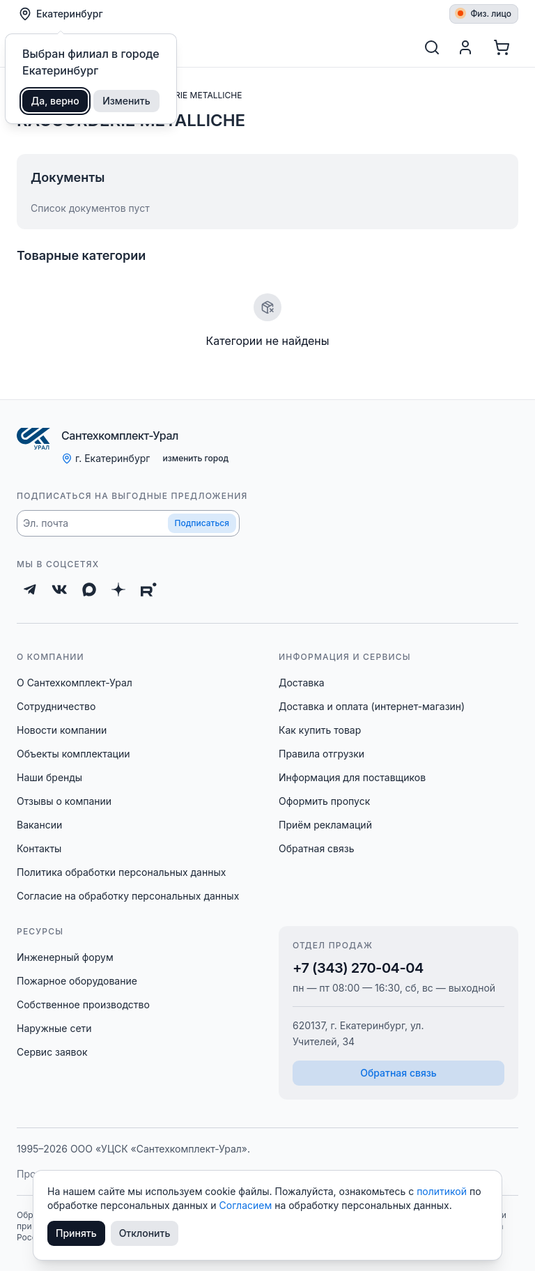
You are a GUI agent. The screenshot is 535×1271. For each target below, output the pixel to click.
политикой (443, 1191)
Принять (76, 1233)
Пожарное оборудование (77, 981)
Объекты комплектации (73, 754)
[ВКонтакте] (60, 589)
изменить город (195, 458)
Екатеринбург (60, 14)
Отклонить (145, 1233)
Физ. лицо (484, 13)
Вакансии (39, 825)
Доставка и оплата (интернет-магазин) (372, 706)
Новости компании (62, 730)
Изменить (126, 101)
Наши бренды (49, 777)
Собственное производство (83, 1004)
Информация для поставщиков (352, 777)
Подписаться (202, 523)
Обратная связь (317, 848)
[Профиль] (465, 47)
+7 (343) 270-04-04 (358, 968)
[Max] (89, 589)
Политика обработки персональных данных (121, 872)
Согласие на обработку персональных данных (128, 896)
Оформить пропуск (324, 801)
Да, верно (55, 101)
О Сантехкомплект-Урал (74, 682)
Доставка (302, 682)
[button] (128, 523)
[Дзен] (118, 589)
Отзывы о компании (64, 801)
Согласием (247, 1205)
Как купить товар (320, 730)
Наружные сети (54, 1028)
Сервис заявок (52, 1052)
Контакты (39, 848)
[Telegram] (30, 589)
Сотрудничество (56, 706)
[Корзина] (501, 47)
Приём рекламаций (325, 825)
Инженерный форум (65, 957)
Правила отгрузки (321, 754)
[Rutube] (149, 589)
